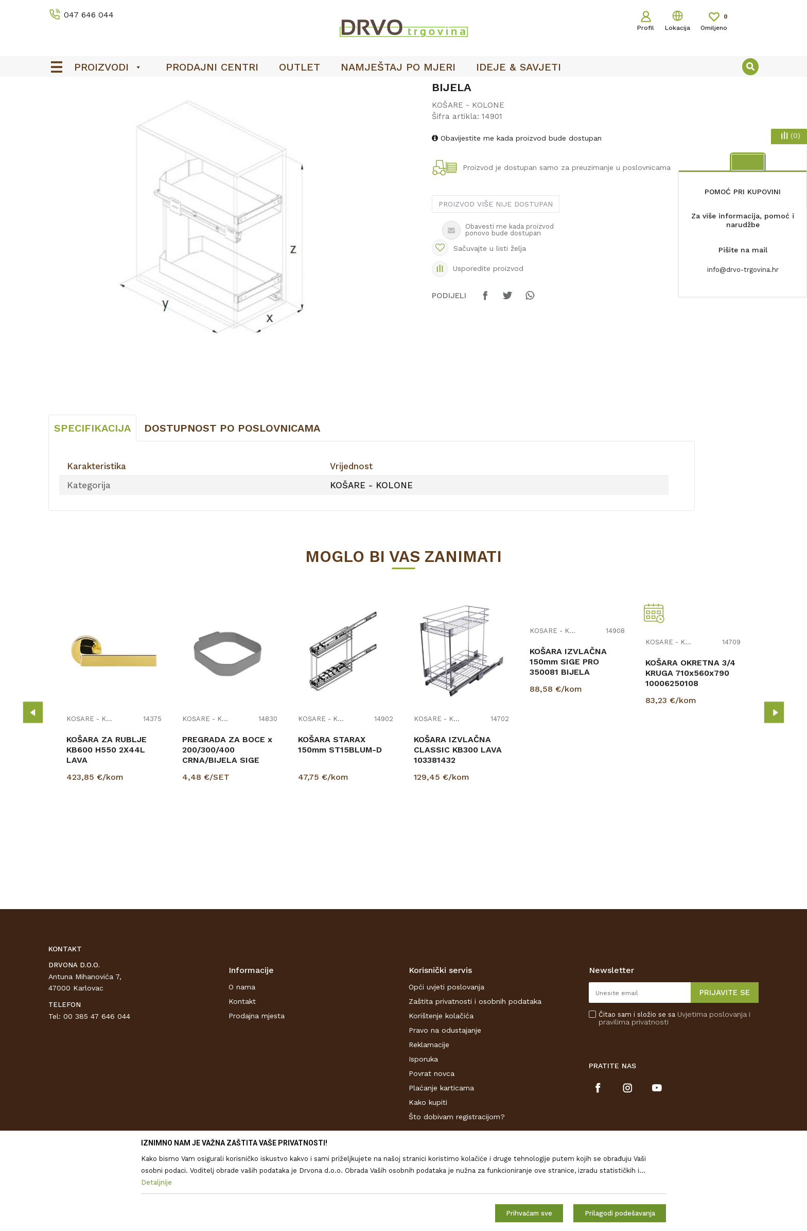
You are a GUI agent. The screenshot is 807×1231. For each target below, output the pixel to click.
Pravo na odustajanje (445, 1107)
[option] (403, 88)
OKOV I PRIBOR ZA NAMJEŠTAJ (138, 109)
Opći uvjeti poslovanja (446, 1063)
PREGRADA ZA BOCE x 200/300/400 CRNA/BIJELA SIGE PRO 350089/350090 (227, 831)
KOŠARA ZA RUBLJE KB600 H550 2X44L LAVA (106, 826)
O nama (242, 1063)
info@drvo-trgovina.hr (743, 269)
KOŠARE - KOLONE (229, 109)
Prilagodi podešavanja (620, 1213)
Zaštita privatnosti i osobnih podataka (475, 1078)
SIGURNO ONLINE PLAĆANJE (402, 88)
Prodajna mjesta (257, 1092)
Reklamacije (429, 1121)
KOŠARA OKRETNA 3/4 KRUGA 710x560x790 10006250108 (690, 749)
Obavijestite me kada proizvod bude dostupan (517, 215)
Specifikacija (92, 505)
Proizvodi (63, 109)
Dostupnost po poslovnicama (232, 505)
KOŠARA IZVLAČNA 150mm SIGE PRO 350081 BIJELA (568, 738)
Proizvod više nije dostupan (495, 281)
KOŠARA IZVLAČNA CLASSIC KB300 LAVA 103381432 (458, 826)
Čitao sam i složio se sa (674, 1095)
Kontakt (242, 1078)
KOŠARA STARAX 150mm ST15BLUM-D (340, 821)
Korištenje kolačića (441, 1092)
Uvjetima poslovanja (712, 1091)
